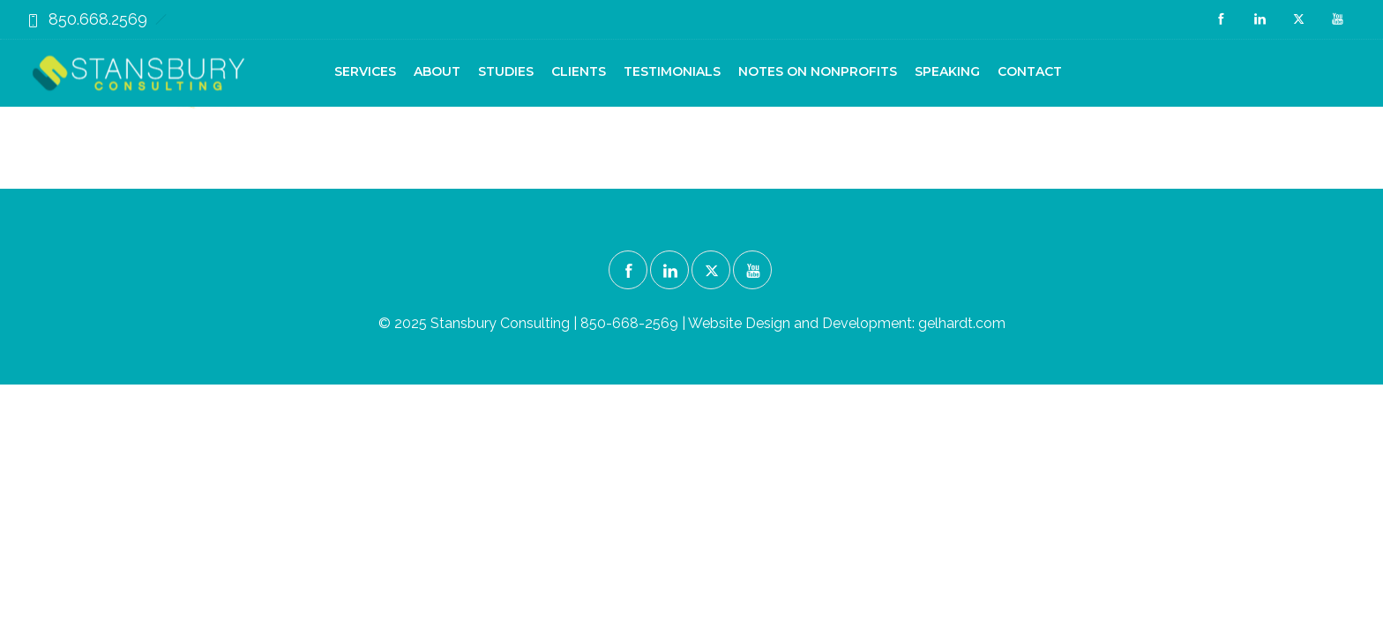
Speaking (947, 71)
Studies (506, 71)
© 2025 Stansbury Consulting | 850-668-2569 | (533, 323)
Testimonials (672, 71)
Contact (1030, 71)
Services (365, 71)
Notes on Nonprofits (817, 71)
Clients (578, 71)
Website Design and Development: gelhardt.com (846, 323)
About (437, 71)
